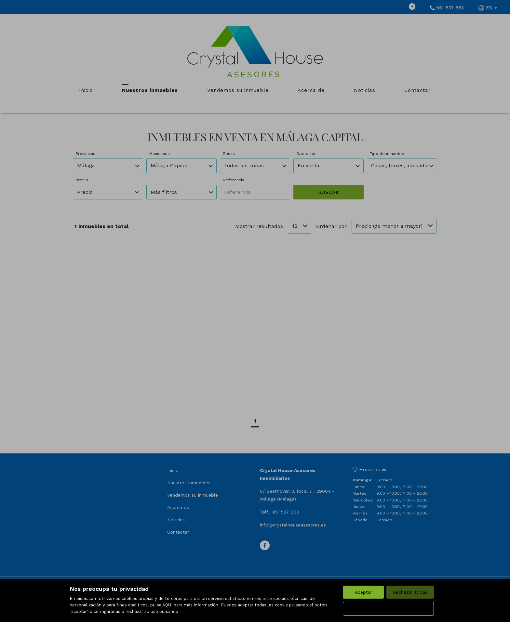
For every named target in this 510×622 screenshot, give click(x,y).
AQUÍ (167, 605)
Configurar (388, 608)
